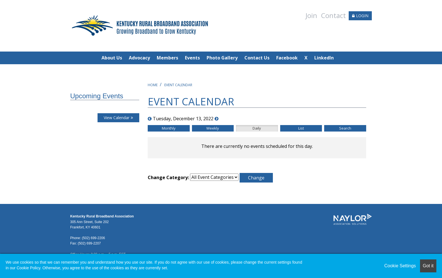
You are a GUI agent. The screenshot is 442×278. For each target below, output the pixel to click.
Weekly (212, 128)
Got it (428, 265)
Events (192, 58)
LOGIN (362, 15)
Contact (333, 15)
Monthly (169, 128)
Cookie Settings (400, 265)
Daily (257, 128)
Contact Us (256, 58)
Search (345, 128)
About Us (111, 58)
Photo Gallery (222, 58)
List (301, 128)
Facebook (287, 58)
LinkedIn (324, 58)
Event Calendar (178, 85)
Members (167, 58)
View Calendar (116, 117)
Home (153, 85)
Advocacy (139, 58)
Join (311, 15)
